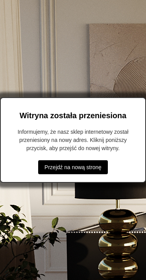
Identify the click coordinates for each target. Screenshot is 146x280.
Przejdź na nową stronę (72, 167)
